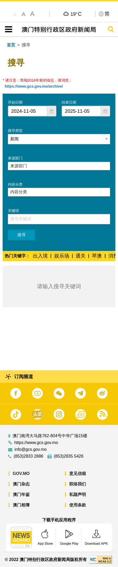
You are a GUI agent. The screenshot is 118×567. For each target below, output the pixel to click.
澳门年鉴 (21, 494)
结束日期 (69, 102)
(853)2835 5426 (68, 456)
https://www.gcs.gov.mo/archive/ (34, 86)
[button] (51, 111)
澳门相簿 (21, 505)
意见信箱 (77, 473)
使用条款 (77, 505)
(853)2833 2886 (28, 456)
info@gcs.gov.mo (30, 449)
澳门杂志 (21, 484)
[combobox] (27, 111)
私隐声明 (77, 494)
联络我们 (77, 484)
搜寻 (21, 235)
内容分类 (15, 184)
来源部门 (15, 158)
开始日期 (15, 102)
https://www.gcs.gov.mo (36, 443)
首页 (11, 45)
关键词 (13, 210)
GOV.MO (21, 473)
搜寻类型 (15, 131)
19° (76, 14)
